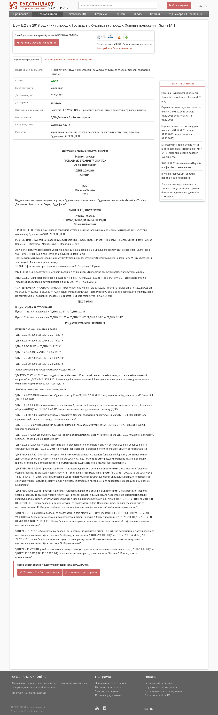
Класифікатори (47, 14)
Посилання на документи (80, 59)
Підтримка (100, 14)
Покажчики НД (76, 14)
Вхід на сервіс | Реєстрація (185, 14)
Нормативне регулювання (161, 687)
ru (205, 6)
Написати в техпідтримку (110, 683)
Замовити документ (107, 691)
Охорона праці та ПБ (158, 695)
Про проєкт (20, 14)
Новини (155, 14)
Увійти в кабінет (36, 42)
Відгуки (137, 14)
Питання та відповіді (108, 687)
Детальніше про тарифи (81, 572)
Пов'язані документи (54, 59)
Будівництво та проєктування (163, 691)
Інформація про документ (27, 59)
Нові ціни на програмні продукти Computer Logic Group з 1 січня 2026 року (181, 97)
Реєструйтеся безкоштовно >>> (114, 48)
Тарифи (120, 14)
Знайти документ (179, 5)
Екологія (150, 683)
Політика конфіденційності (29, 693)
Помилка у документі (108, 695)
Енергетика (166, 683)
